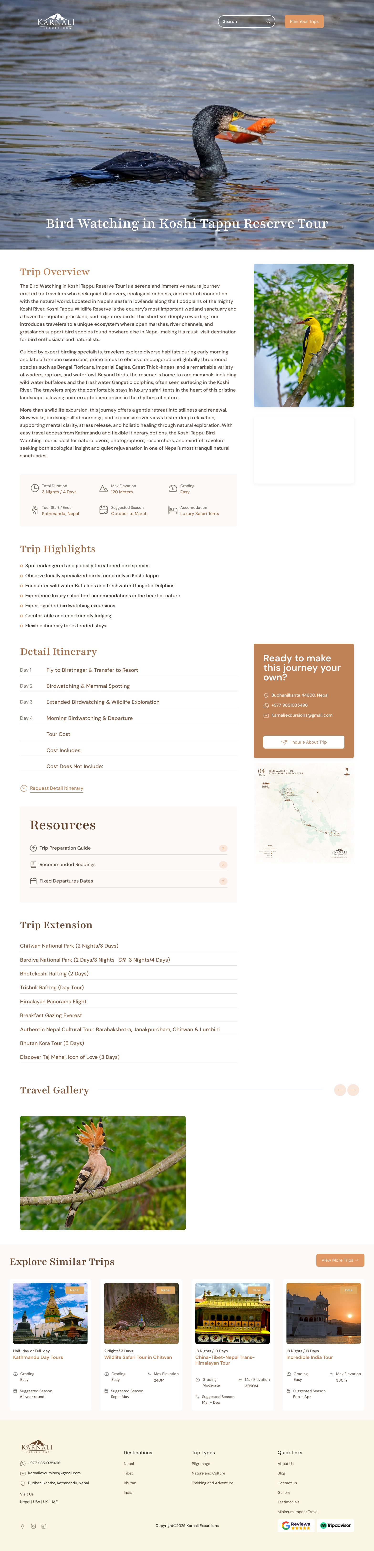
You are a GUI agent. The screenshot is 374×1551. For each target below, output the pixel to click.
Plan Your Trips (304, 21)
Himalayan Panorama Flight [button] (53, 1002)
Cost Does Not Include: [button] (75, 766)
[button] (335, 21)
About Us (286, 1463)
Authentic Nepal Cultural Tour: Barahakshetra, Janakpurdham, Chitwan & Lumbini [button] (120, 1029)
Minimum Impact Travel (298, 1511)
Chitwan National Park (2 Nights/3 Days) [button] (69, 946)
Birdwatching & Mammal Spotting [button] (88, 686)
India (128, 1492)
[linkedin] (44, 1526)
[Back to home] (56, 21)
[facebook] (23, 1526)
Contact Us (287, 1482)
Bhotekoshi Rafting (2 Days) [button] (54, 974)
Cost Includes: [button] (64, 750)
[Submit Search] (268, 21)
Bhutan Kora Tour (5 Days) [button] (52, 1043)
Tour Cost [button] (58, 734)
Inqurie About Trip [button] (304, 742)
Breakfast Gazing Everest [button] (51, 1015)
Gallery (284, 1492)
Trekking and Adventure (212, 1482)
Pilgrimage (201, 1463)
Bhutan (130, 1482)
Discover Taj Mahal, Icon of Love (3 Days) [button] (69, 1057)
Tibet (128, 1473)
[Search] (246, 21)
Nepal (129, 1463)
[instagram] (33, 1526)
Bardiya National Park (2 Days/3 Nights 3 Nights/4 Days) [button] (95, 960)
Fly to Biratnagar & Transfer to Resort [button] (92, 670)
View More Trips (340, 1260)
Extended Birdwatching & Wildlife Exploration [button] (103, 702)
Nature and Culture (208, 1473)
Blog (281, 1473)
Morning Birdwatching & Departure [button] (90, 718)
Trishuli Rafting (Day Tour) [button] (52, 988)
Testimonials (289, 1502)
